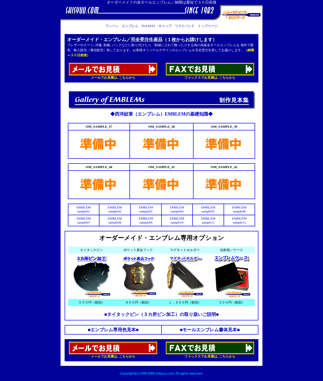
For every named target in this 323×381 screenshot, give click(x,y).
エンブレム (130, 26)
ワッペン (112, 26)
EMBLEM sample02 (114, 209)
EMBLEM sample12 (239, 220)
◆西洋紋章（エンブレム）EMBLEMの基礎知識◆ (161, 114)
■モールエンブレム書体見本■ (210, 329)
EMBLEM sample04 (177, 209)
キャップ (165, 26)
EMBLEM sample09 (146, 220)
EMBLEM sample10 (177, 220)
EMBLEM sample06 (239, 209)
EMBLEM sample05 (208, 209)
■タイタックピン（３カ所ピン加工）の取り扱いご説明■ (161, 314)
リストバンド (185, 26)
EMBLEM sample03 (146, 209)
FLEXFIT (148, 26)
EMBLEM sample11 (208, 220)
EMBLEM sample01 (83, 209)
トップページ (208, 26)
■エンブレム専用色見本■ (113, 329)
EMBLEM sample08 (114, 220)
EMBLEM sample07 (83, 220)
